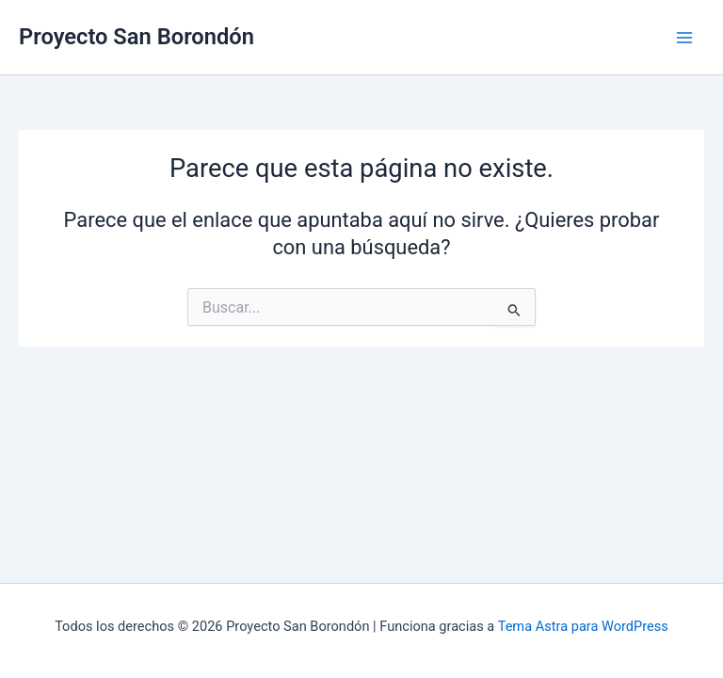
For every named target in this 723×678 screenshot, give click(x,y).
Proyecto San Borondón (136, 37)
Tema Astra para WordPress (583, 626)
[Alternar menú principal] (684, 37)
